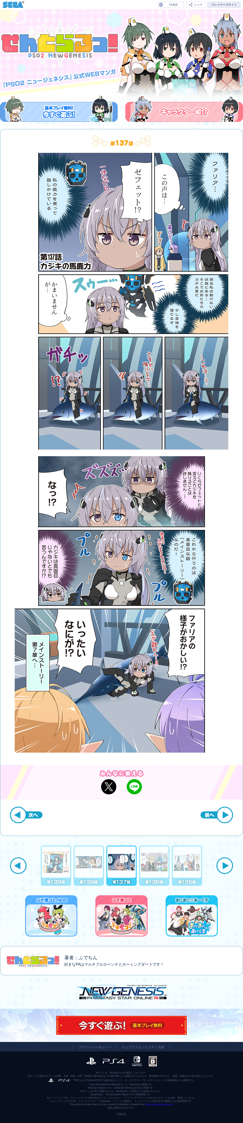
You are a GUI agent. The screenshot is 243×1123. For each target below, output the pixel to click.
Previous (18, 865)
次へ (26, 815)
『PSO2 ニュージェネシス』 (121, 992)
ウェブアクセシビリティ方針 (143, 1047)
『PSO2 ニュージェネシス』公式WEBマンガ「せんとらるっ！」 (59, 43)
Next (224, 865)
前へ (217, 815)
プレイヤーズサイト (224, 4)
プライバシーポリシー (95, 1047)
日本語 (173, 4)
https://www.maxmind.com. (159, 1104)
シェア (198, 4)
